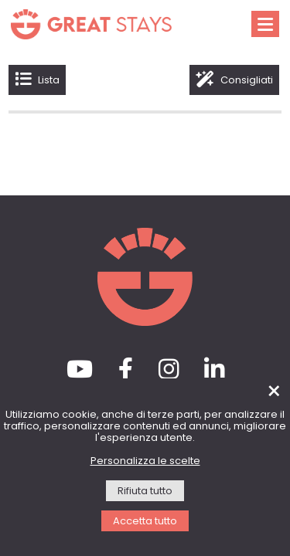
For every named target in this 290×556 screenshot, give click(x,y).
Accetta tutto (145, 522)
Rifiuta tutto (145, 491)
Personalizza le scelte (145, 461)
